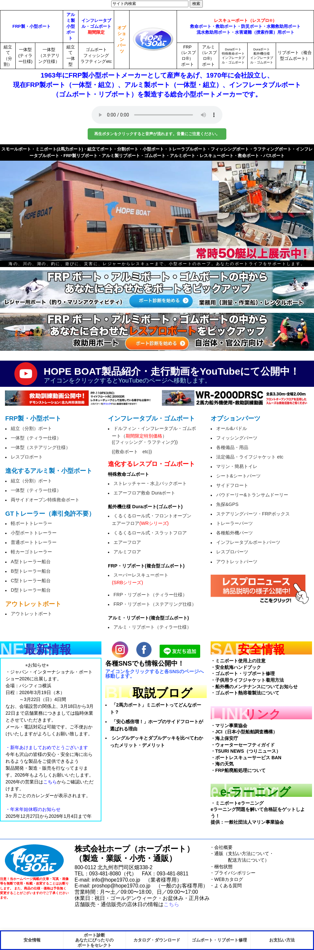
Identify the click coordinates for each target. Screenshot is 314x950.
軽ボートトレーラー (31, 523)
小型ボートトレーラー (34, 532)
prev (16, 206)
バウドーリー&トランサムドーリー (252, 494)
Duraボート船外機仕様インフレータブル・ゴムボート (261, 55)
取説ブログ (162, 693)
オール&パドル (231, 428)
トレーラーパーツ (234, 523)
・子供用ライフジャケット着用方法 (247, 680)
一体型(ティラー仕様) (25, 55)
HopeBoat (34, 860)
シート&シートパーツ (238, 475)
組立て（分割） (8, 56)
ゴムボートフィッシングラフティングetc (96, 55)
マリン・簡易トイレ (236, 466)
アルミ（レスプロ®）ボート (208, 56)
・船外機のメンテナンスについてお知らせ (254, 686)
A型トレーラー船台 (31, 561)
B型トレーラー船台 (31, 571)
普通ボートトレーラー (34, 542)
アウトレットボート (31, 613)
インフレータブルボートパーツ (248, 542)
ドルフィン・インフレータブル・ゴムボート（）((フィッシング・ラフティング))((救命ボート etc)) (154, 440)
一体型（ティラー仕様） (36, 437)
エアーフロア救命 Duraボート (144, 492)
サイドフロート (232, 485)
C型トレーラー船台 (31, 580)
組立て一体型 (70, 56)
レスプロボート (27, 456)
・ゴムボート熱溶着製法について (245, 692)
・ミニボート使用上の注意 (238, 660)
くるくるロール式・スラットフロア (150, 532)
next (297, 206)
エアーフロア (127, 542)
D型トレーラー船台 (31, 590)
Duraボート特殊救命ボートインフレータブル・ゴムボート (233, 55)
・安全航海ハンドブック (236, 667)
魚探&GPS (227, 504)
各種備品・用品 (232, 447)
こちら (171, 904)
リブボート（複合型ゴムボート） (295, 55)
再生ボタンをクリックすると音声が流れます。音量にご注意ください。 (157, 134)
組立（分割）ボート (31, 428)
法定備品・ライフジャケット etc (249, 456)
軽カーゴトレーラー (31, 551)
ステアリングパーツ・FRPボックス (253, 513)
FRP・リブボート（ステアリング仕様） (154, 604)
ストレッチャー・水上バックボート (150, 483)
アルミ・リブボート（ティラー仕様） (152, 627)
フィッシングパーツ (236, 437)
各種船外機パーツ (234, 532)
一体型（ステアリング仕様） (49, 55)
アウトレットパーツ (236, 561)
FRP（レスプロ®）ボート (187, 56)
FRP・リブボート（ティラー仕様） (150, 594)
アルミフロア (127, 551)
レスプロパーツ (232, 551)
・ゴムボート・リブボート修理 (243, 673)
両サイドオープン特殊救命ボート (45, 499)
